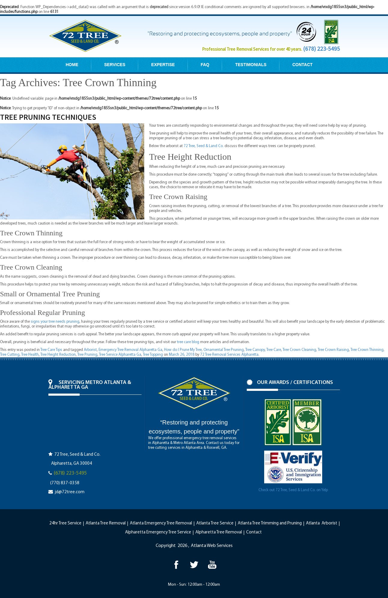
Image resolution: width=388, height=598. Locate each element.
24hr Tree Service (65, 523)
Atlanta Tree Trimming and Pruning (270, 523)
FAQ (205, 64)
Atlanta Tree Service (215, 523)
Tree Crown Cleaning (299, 350)
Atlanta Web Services (212, 545)
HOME (72, 64)
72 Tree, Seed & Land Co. (204, 146)
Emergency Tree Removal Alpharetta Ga (130, 350)
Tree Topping (153, 355)
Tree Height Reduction (58, 355)
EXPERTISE (163, 64)
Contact (254, 532)
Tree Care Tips (51, 350)
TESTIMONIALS (250, 64)
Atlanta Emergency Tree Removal (161, 523)
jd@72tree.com (69, 492)
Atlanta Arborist (321, 523)
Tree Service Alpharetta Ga (120, 355)
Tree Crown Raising (333, 350)
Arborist (90, 350)
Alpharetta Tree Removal (218, 532)
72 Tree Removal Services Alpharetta (229, 355)
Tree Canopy (255, 350)
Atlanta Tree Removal (106, 523)
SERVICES (115, 64)
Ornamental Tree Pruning (223, 350)
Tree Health (30, 355)
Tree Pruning (87, 355)
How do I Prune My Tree (183, 350)
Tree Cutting (10, 355)
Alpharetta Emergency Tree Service (158, 532)
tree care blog (188, 342)
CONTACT (302, 64)
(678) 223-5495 (321, 48)
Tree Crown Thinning (366, 350)
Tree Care (273, 350)
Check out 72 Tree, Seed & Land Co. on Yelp (293, 490)
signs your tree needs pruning (55, 322)
